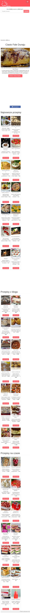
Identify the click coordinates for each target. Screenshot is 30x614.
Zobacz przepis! (5, 135)
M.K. (29, 611)
